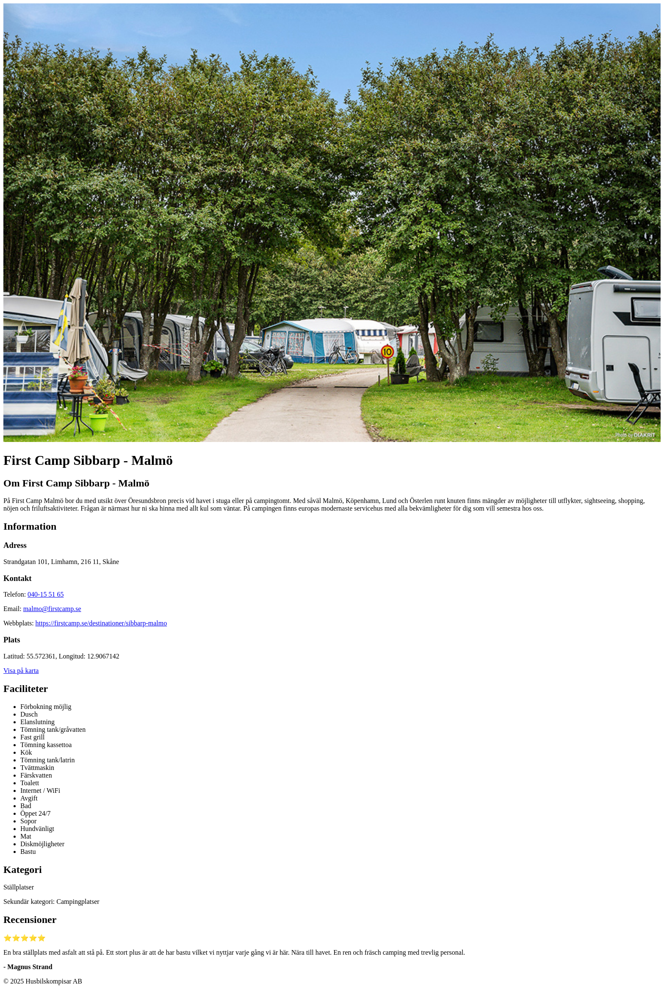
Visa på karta (21, 670)
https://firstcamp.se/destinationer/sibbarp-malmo (101, 623)
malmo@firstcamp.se (52, 608)
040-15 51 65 (46, 594)
